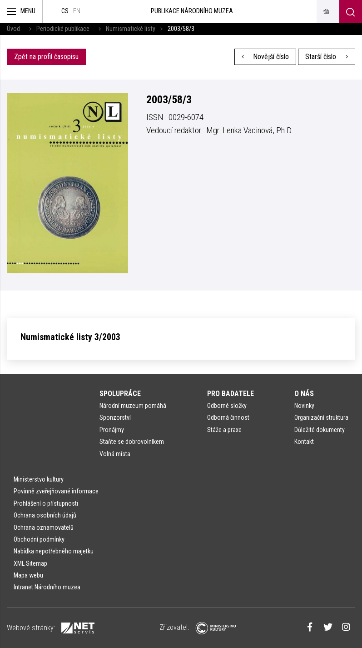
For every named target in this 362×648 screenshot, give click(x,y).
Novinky (304, 405)
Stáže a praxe (224, 429)
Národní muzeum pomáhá (132, 405)
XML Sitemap (30, 563)
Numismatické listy (130, 29)
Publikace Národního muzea (192, 11)
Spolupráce (120, 393)
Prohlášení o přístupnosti (46, 503)
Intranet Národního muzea (47, 587)
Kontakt (304, 441)
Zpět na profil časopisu (46, 56)
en (76, 11)
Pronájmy (111, 429)
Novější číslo (265, 56)
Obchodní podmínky (39, 539)
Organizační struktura (321, 417)
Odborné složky (227, 405)
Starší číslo (326, 56)
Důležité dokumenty (319, 429)
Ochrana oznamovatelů (44, 527)
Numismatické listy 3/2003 (70, 337)
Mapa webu (28, 575)
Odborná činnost (228, 417)
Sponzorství (115, 417)
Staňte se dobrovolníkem (131, 441)
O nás (304, 393)
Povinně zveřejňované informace (56, 491)
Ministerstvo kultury (39, 479)
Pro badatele (230, 393)
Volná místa (114, 453)
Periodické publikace (62, 29)
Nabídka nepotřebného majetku (54, 551)
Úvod (13, 29)
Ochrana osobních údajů (45, 515)
